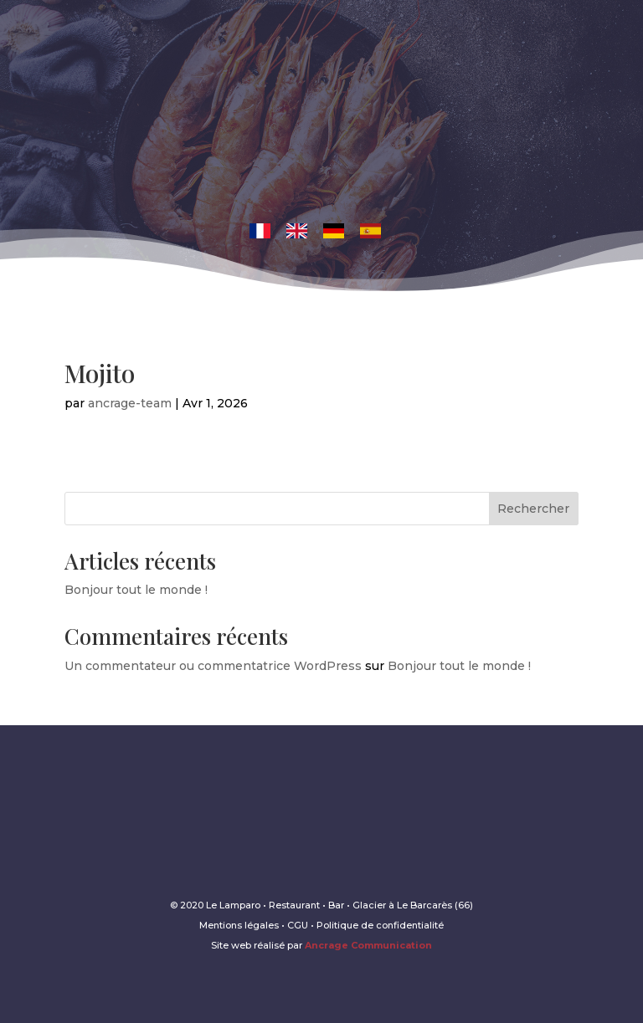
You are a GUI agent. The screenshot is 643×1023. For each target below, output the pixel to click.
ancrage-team (130, 403)
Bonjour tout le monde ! (136, 589)
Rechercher (533, 508)
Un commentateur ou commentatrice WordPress (213, 665)
